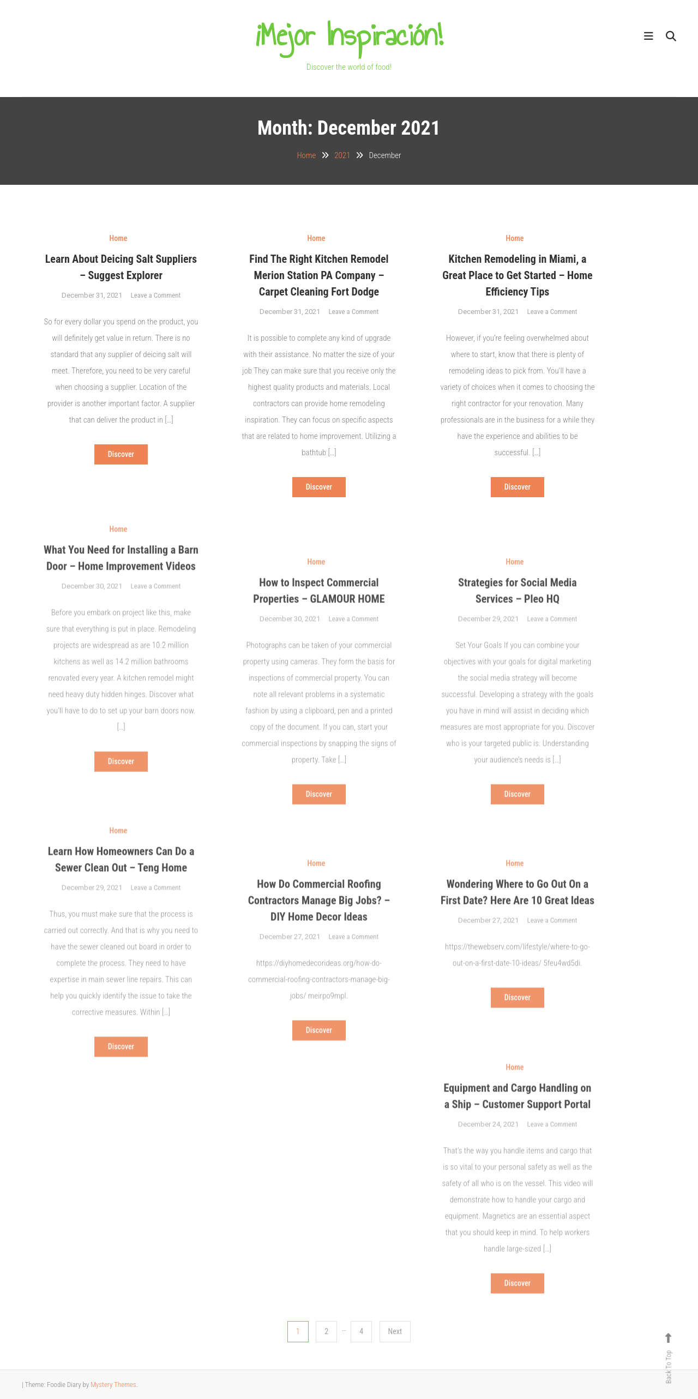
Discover (121, 454)
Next (395, 1331)
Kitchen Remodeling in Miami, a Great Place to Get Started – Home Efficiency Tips (517, 275)
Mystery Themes (113, 1384)
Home (119, 238)
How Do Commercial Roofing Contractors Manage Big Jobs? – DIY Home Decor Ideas (319, 917)
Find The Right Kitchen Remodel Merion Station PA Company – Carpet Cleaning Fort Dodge (318, 275)
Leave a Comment (156, 295)
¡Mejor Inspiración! (349, 35)
